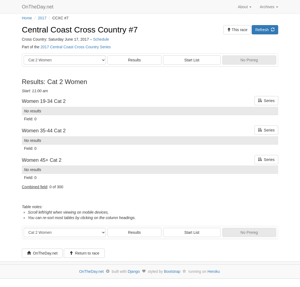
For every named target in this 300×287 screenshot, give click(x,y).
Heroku (214, 271)
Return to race (84, 253)
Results (134, 60)
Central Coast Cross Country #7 (80, 29)
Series (266, 100)
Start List (191, 60)
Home (27, 18)
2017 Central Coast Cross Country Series (75, 47)
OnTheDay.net (38, 7)
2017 (42, 18)
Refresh (265, 30)
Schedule (101, 39)
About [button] (244, 7)
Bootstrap (172, 271)
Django (134, 271)
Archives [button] (269, 7)
